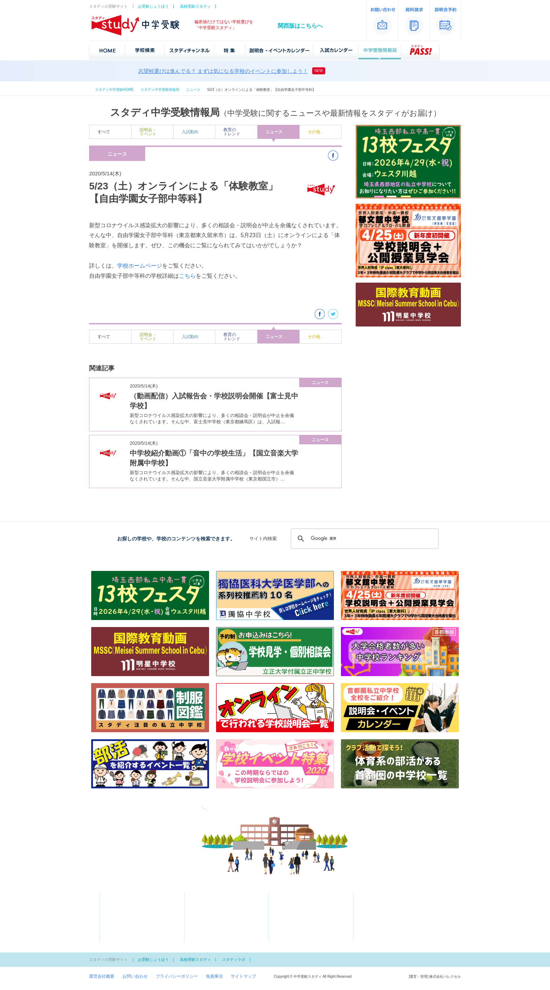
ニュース (193, 90)
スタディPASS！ (296, 941)
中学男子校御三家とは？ (299, 926)
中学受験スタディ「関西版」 (433, 883)
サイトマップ (243, 976)
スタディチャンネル (215, 895)
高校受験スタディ (195, 6)
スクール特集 (204, 926)
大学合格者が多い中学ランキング (223, 911)
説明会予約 (375, 903)
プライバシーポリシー (177, 976)
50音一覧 (115, 911)
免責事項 (214, 976)
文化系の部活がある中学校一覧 (221, 941)
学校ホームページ (139, 266)
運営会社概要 (101, 976)
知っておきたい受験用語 (299, 918)
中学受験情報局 (295, 911)
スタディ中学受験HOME (114, 90)
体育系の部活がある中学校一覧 (221, 933)
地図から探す (119, 903)
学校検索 (119, 895)
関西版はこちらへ (300, 26)
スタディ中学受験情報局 (160, 90)
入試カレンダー (295, 903)
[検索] (363, 538)
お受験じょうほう (153, 6)
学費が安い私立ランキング (217, 918)
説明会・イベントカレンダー (307, 895)
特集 (200, 903)
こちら (187, 276)
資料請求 (373, 895)
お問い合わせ (135, 976)
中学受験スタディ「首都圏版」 (122, 883)
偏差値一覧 (117, 918)
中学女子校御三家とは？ (299, 933)
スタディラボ (233, 959)
